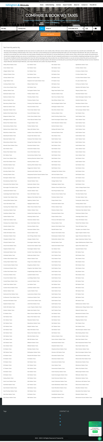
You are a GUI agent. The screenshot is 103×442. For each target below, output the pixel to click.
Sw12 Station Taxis (80, 123)
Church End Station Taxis (9, 246)
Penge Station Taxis (57, 201)
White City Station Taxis (82, 369)
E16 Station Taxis (7, 337)
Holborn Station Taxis (33, 211)
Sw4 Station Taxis (80, 169)
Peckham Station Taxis (57, 198)
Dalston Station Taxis (8, 291)
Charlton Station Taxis (9, 227)
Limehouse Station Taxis (34, 298)
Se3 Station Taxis (56, 314)
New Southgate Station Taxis (59, 104)
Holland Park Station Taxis (34, 214)
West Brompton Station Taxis (83, 330)
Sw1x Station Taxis (80, 156)
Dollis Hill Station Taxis (9, 308)
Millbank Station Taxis (33, 343)
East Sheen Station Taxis (9, 398)
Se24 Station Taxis (56, 301)
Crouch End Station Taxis (9, 279)
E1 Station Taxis (7, 314)
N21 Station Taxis (56, 65)
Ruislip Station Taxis (57, 243)
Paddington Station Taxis (58, 185)
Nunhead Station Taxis (57, 133)
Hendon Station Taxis (33, 191)
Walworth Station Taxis (81, 311)
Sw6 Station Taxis (80, 175)
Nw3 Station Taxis (56, 149)
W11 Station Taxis (80, 259)
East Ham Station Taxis (9, 395)
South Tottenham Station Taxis (59, 382)
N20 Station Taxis (32, 398)
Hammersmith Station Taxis (34, 172)
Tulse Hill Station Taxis (81, 227)
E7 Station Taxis (7, 369)
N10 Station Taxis (32, 363)
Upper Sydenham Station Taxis (83, 240)
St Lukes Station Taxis (81, 81)
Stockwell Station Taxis (81, 94)
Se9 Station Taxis (56, 333)
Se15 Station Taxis (56, 269)
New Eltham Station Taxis (58, 101)
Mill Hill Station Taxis (33, 340)
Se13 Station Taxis (56, 262)
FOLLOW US (93, 5)
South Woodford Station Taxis (59, 388)
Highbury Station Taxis (33, 201)
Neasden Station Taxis (57, 94)
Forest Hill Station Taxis (33, 114)
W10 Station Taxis (80, 256)
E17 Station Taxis (7, 340)
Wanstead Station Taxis (81, 317)
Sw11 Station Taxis (80, 120)
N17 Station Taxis (32, 385)
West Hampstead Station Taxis (83, 343)
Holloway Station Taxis (33, 217)
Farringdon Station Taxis (34, 91)
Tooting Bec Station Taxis (82, 201)
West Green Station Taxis (82, 337)
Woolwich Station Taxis (81, 395)
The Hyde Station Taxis (81, 198)
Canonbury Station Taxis (9, 211)
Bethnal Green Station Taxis (10, 130)
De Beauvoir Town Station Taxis (11, 298)
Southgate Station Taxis (57, 398)
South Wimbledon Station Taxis (59, 385)
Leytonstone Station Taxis (34, 295)
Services (58, 5)
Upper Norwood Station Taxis (83, 236)
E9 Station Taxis (7, 375)
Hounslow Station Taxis (33, 230)
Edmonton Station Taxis (34, 78)
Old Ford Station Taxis (57, 175)
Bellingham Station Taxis (9, 120)
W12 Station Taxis (80, 262)
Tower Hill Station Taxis (81, 220)
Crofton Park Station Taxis (10, 272)
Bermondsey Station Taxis (10, 127)
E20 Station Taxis (7, 353)
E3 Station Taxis (7, 356)
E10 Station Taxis (7, 317)
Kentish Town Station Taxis (34, 253)
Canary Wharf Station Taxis (10, 201)
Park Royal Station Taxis (58, 191)
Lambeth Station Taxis (33, 275)
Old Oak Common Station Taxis (59, 178)
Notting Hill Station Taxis (58, 130)
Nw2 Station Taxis (56, 146)
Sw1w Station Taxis (80, 152)
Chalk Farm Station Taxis (9, 220)
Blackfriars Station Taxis (9, 133)
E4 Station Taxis (7, 359)
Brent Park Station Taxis (9, 162)
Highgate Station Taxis (33, 204)
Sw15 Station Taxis (80, 133)
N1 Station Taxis (32, 359)
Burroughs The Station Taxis (10, 188)
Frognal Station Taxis (33, 123)
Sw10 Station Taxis (80, 117)
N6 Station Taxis (56, 78)
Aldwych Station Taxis (9, 75)
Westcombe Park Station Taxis (83, 359)
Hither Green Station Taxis (34, 207)
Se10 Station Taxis (56, 253)
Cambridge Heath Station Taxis (11, 194)
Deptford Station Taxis (9, 304)
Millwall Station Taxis (33, 346)
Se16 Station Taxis (56, 272)
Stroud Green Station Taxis (82, 107)
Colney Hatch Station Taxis (10, 262)
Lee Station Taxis (32, 285)
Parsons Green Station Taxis (59, 194)
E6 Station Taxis (7, 366)
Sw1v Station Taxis (80, 149)
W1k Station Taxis (80, 275)
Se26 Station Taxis (56, 308)
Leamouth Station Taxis (33, 282)
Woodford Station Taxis (81, 388)
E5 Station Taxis (7, 363)
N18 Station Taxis (32, 388)
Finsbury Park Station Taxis (34, 104)
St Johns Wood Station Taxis (83, 78)
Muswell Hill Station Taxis (34, 356)
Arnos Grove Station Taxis (10, 88)
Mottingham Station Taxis (34, 353)
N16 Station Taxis (32, 382)
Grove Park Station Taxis (34, 152)
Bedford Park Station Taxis (10, 114)
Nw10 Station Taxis (56, 140)
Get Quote (50, 34)
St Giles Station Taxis (81, 68)
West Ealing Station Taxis (82, 333)
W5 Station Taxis (80, 288)
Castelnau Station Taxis (9, 214)
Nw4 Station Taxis (56, 152)
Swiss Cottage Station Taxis (83, 188)
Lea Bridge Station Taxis (34, 279)
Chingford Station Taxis (9, 240)
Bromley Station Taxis (8, 175)
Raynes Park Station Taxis (58, 233)
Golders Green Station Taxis (35, 133)
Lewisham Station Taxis (33, 288)
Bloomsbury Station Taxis (9, 143)
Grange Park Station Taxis (34, 143)
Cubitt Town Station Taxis (9, 285)
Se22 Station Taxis (56, 295)
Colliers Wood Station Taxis (10, 259)
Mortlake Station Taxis (33, 350)
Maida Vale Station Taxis (34, 311)
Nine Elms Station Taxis (57, 110)
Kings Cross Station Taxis (34, 262)
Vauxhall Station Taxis (81, 249)
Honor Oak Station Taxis (34, 224)
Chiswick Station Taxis (9, 243)
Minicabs (17, 5)
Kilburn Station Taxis (33, 259)
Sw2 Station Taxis (80, 159)
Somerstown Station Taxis (58, 369)
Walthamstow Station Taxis (82, 304)
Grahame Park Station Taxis (34, 140)
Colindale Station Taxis (9, 256)
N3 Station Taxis (56, 72)
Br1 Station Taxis (7, 156)
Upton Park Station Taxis (82, 246)
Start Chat (95, 431)
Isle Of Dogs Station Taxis (34, 236)
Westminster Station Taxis (82, 363)
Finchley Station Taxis (33, 98)
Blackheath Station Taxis (9, 136)
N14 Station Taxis (32, 375)
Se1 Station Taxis (56, 249)
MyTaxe (66, 439)
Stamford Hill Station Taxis (82, 88)
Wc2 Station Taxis (80, 327)
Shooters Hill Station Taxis (58, 353)
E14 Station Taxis (7, 330)
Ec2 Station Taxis (32, 68)
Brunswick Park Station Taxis (10, 185)
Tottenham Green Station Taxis (83, 207)
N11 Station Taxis (32, 366)
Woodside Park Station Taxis (83, 392)
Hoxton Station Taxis (33, 233)
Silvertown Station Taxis (58, 359)
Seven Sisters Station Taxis (58, 340)
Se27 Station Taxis (56, 311)
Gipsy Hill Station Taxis (33, 130)
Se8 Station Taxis (56, 330)
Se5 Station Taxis (56, 321)
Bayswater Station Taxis (9, 110)
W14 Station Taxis (80, 269)
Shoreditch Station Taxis (58, 356)
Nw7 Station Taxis (56, 162)
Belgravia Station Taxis (9, 117)
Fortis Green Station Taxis (34, 117)
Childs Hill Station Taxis (9, 233)
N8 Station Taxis (56, 85)
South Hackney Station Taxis (59, 372)
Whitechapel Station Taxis (82, 372)
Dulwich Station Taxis (8, 311)
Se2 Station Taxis (56, 285)
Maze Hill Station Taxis (33, 330)
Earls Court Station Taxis (9, 382)
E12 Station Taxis (7, 324)
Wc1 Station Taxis (80, 324)
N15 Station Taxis (32, 379)
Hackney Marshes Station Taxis (35, 159)
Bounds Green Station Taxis (10, 146)
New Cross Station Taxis (58, 98)
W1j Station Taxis (80, 272)
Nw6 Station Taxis (56, 159)
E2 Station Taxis (7, 350)
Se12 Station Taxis (56, 259)
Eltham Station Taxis (33, 85)
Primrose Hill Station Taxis (58, 220)
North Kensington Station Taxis (59, 120)
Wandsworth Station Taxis (82, 314)
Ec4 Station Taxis (32, 75)
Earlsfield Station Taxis (9, 385)
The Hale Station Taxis (81, 194)
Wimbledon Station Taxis (82, 379)
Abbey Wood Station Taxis (10, 65)
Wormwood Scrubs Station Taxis (84, 398)
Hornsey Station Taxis (33, 227)
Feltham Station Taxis (33, 94)
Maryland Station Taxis (33, 321)
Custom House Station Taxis (10, 288)
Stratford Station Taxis (81, 101)
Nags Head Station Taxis (58, 91)
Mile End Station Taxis (33, 337)
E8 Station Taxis (7, 372)
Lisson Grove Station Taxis (34, 301)
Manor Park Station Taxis (34, 317)
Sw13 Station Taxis (80, 127)
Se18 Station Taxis (56, 279)
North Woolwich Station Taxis (59, 123)
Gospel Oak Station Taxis (34, 136)
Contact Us (84, 5)
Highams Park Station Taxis (34, 198)
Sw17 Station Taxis (80, 140)
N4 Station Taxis (56, 75)
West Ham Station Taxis (81, 340)
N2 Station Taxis (32, 395)
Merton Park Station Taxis (34, 333)
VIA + (42, 28)
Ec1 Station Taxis (32, 65)
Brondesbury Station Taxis (10, 182)
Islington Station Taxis (33, 240)
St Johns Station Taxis (81, 75)
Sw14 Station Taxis (80, 130)
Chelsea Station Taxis (8, 230)
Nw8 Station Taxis (56, 165)
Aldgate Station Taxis (8, 72)
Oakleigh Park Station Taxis (58, 172)
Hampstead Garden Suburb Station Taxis (38, 175)
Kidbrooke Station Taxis (34, 256)
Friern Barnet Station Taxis (34, 120)
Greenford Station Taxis (33, 146)
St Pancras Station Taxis (82, 85)
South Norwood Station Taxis (59, 379)
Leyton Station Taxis (33, 291)
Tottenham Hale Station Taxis (83, 211)
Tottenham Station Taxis (82, 214)
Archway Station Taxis (9, 85)
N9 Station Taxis (56, 88)
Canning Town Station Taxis (10, 207)
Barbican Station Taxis (9, 98)
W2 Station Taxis (80, 279)
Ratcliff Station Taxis (57, 230)
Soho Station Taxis (56, 366)
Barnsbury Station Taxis (9, 104)
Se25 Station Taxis (56, 304)
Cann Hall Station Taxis (9, 204)
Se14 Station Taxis (56, 266)
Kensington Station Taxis (34, 249)
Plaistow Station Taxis (57, 211)
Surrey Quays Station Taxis (82, 110)
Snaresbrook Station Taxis (58, 363)
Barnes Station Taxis (8, 101)
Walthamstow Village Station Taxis (84, 308)
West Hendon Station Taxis (82, 350)
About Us (76, 5)
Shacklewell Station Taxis (58, 343)
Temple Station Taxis (81, 191)
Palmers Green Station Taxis (59, 188)
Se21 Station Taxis (56, 291)
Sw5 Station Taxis (80, 172)
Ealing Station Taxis (8, 379)
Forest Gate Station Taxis (34, 110)
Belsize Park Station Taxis (9, 123)
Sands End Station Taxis (58, 246)
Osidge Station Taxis (57, 182)
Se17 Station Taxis (56, 275)
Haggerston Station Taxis (34, 169)
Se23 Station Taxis (56, 298)
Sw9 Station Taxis (80, 185)
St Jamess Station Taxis (82, 72)
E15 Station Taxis (7, 333)
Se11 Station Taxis (56, 256)
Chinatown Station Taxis (9, 236)
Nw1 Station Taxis (56, 136)
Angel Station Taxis (8, 81)
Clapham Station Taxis (9, 249)
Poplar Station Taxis (57, 217)
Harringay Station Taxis (33, 188)
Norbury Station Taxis (57, 114)
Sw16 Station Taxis (80, 136)
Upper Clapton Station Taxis (83, 233)
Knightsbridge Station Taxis (34, 272)
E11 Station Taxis (7, 321)
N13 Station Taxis (32, 372)
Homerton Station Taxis (33, 220)
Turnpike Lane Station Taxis (83, 230)
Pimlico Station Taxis (57, 207)
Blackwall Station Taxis (9, 140)
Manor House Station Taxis (34, 314)
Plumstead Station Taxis (58, 214)
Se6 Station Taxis (56, 324)
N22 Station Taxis (56, 68)
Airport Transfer (67, 5)
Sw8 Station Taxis (80, 182)
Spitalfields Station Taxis (82, 65)
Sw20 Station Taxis (80, 162)
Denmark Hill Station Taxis (10, 301)
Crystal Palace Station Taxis (10, 282)
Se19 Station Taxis (56, 282)
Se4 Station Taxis (56, 317)
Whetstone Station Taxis (82, 366)
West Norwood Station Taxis (83, 356)
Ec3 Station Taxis (32, 72)
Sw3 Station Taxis (80, 165)
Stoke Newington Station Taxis (83, 98)
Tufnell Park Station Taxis (82, 224)
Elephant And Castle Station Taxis (36, 81)
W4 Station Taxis (80, 285)
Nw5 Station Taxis (56, 156)
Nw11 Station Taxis (56, 143)
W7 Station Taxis (80, 295)
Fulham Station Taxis (33, 127)
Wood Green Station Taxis (82, 385)
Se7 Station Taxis (56, 327)
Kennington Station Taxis (34, 243)
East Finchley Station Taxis (10, 392)
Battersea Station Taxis (9, 107)
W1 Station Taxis (80, 253)
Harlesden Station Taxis (33, 185)
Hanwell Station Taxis (33, 182)
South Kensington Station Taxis (59, 375)
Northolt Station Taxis (57, 127)
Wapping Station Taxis (81, 321)
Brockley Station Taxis (9, 172)
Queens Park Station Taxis (58, 227)
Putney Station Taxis (57, 224)
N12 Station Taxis (32, 369)
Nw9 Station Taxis (56, 169)
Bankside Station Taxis (9, 94)
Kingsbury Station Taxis (34, 266)
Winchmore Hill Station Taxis (83, 382)
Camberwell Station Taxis (9, 191)
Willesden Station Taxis (81, 375)
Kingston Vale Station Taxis (34, 269)
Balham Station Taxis (8, 91)
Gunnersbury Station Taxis (34, 156)
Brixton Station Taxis (8, 169)
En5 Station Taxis (32, 88)
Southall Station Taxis (57, 392)
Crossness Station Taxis (9, 275)
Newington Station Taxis (58, 107)
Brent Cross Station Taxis (9, 159)
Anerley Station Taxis (8, 78)
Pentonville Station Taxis (58, 204)
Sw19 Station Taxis (80, 146)
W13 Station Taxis (80, 266)
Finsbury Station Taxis (33, 101)
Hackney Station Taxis (33, 162)
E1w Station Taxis (7, 346)
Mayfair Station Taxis (33, 327)
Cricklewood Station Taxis (9, 269)
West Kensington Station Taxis (83, 353)
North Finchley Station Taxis (59, 117)
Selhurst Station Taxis (57, 337)
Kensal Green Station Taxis (34, 246)
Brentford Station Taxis (9, 165)
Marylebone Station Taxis (34, 324)
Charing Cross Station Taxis (10, 224)
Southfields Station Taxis (58, 395)
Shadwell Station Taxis (57, 346)
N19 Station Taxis (32, 392)
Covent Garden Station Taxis (10, 266)
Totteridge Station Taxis (81, 217)
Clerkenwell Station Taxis (9, 253)
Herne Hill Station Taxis (33, 194)
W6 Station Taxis (80, 291)
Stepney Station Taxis (81, 91)
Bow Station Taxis (7, 149)
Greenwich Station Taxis (34, 149)
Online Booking (50, 5)
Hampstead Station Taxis (34, 178)
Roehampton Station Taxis (58, 236)
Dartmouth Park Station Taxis (10, 295)
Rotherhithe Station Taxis (58, 240)
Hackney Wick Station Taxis (34, 165)
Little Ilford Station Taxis (34, 304)
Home (41, 5)
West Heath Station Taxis (82, 346)
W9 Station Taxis (80, 301)
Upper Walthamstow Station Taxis (84, 243)
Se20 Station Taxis (56, 288)
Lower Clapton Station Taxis (35, 308)
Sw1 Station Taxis (80, 114)
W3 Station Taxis (80, 282)
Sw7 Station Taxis (80, 178)
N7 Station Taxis (56, 81)
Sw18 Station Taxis (80, 143)
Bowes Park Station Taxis (9, 152)
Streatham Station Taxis (82, 104)
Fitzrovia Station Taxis (33, 107)
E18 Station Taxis (7, 343)
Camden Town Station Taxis (10, 198)
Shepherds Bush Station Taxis (59, 350)
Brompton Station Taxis (9, 178)
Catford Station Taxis (8, 217)
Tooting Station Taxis (81, 204)
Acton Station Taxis (8, 68)
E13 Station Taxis (7, 327)
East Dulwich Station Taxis (10, 388)
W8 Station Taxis (80, 298)
